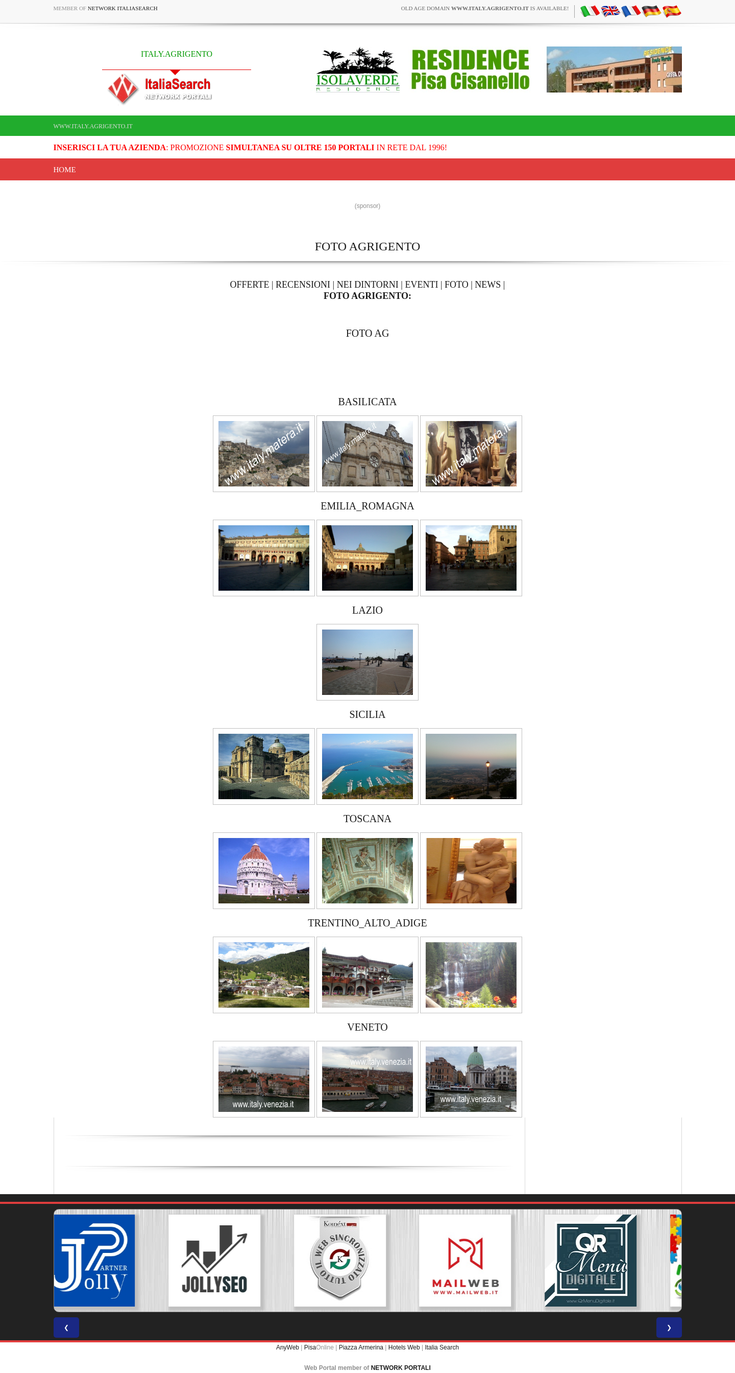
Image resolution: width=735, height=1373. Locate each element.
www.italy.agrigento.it (93, 126)
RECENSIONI (303, 285)
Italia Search (442, 1347)
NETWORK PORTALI (401, 1367)
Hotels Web (404, 1347)
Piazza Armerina (361, 1347)
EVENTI (421, 285)
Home (65, 170)
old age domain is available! (485, 8)
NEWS (488, 285)
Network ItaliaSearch (123, 8)
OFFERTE (250, 285)
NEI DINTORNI (368, 285)
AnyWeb (287, 1347)
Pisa (310, 1347)
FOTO (457, 285)
